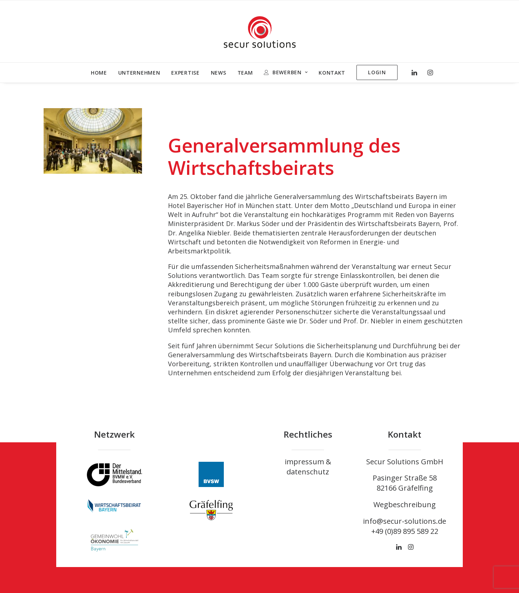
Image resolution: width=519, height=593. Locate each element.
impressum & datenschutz (308, 467)
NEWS (218, 72)
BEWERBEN (289, 72)
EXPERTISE (185, 72)
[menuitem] (99, 73)
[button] (416, 72)
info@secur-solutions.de (404, 521)
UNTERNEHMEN (139, 72)
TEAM (245, 72)
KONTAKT (332, 72)
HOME (99, 72)
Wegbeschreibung (404, 504)
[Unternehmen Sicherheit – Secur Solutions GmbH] (260, 31)
